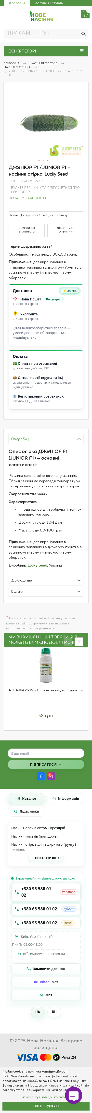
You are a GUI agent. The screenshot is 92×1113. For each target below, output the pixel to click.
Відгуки (17, 592)
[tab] (46, 439)
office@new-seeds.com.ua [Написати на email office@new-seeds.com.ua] (41, 953)
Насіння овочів (43, 63)
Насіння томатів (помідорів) (34, 836)
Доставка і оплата (49, 3)
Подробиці (20, 439)
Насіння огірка (18, 67)
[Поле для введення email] (46, 753)
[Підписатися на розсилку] (46, 764)
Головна (17, 3)
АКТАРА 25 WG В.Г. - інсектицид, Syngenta (46, 690)
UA (37, 1012)
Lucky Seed (37, 566)
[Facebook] (41, 776)
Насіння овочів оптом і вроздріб (38, 828)
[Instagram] (51, 776)
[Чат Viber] (46, 982)
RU (54, 1012)
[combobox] (46, 34)
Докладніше (21, 580)
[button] (23, 122)
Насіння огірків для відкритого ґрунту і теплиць (43, 847)
